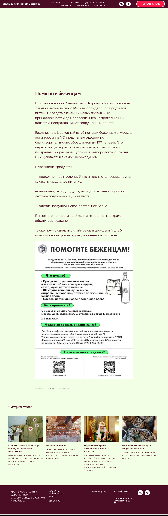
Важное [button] (82, 5)
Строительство (63, 5)
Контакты (99, 5)
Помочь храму (99, 493)
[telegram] (128, 4)
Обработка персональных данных (56, 495)
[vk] (121, 4)
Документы (54, 503)
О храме (55, 2)
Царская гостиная (94, 2)
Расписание (72, 2)
